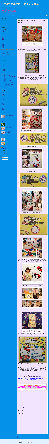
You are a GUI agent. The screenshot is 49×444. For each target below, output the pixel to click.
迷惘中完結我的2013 (4, 119)
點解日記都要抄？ (3, 121)
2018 (3, 64)
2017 (3, 65)
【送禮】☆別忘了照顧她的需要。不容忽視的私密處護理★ (10, 116)
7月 (3, 90)
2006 (3, 109)
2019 (3, 63)
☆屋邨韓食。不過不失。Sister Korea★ (8, 85)
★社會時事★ (3, 36)
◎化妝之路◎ (3, 31)
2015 (3, 68)
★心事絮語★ (3, 32)
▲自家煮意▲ (3, 30)
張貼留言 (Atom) (21, 437)
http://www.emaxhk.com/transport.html (35, 375)
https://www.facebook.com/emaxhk (35, 376)
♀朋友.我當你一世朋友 (4, 54)
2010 (3, 104)
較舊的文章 (45, 435)
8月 (3, 74)
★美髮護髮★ (3, 37)
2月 (3, 96)
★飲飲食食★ (3, 38)
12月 (3, 69)
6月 (3, 91)
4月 (3, 94)
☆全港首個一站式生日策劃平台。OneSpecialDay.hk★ (7, 81)
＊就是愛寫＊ (3, 29)
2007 (3, 108)
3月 (3, 95)
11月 (3, 70)
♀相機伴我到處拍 (3, 55)
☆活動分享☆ (3, 45)
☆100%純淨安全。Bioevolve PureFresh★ (8, 84)
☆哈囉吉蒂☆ (3, 44)
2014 (3, 99)
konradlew (25, 442)
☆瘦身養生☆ (3, 47)
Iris (2, 147)
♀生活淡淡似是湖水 (4, 52)
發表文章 (3, 157)
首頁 (32, 435)
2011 (3, 103)
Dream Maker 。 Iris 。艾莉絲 (20, 4)
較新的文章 (19, 435)
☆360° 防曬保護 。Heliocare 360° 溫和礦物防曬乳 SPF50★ (10, 142)
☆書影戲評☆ (3, 46)
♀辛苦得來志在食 (3, 53)
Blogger (31, 442)
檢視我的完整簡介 (3, 148)
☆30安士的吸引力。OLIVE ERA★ (7, 75)
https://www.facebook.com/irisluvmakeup (32, 385)
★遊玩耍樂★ (3, 39)
